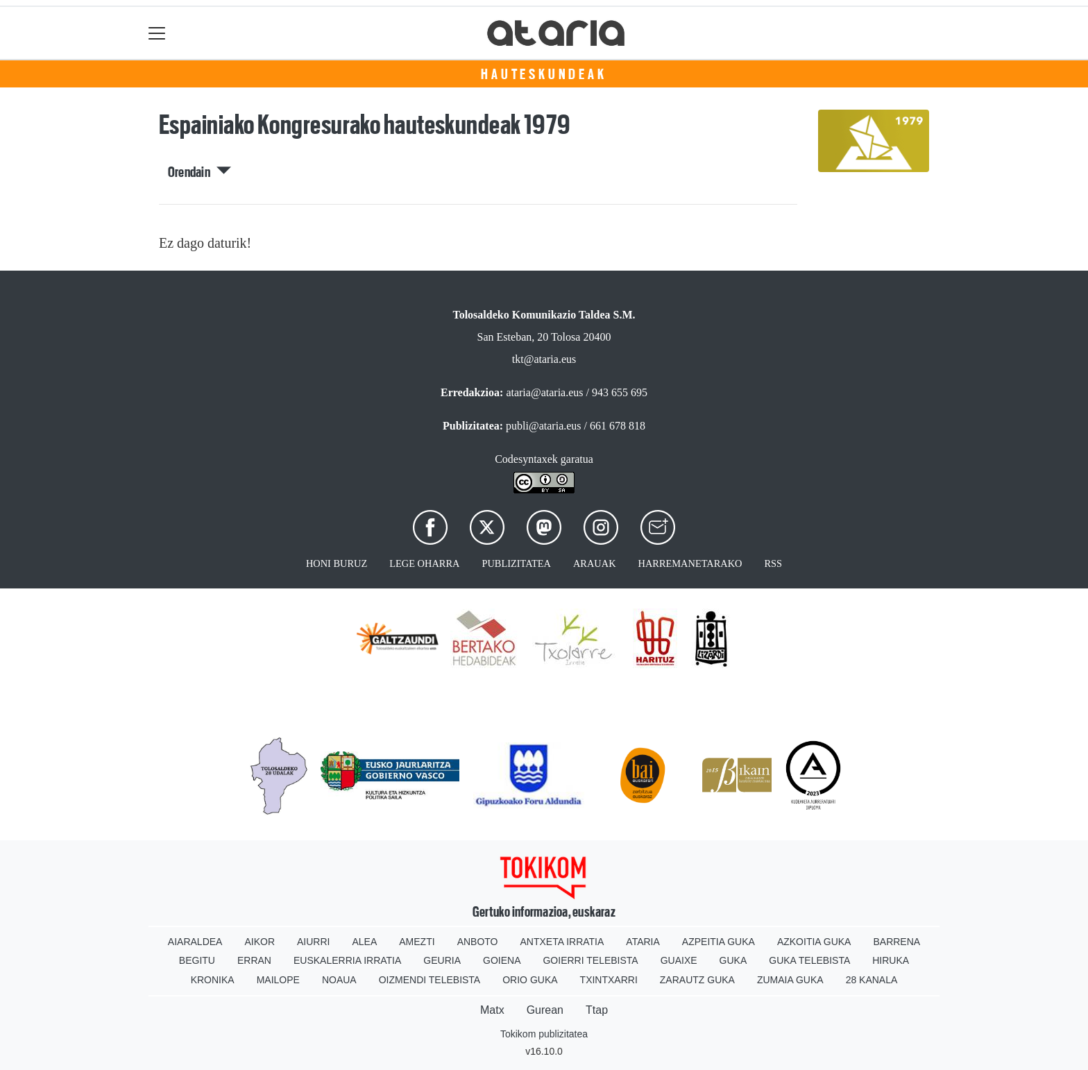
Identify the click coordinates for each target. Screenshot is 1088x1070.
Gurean (545, 1010)
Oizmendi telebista (430, 979)
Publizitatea (516, 563)
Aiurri (313, 941)
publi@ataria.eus (543, 426)
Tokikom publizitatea (544, 1033)
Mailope (278, 979)
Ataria (643, 941)
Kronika (213, 979)
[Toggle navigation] (157, 33)
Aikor (259, 941)
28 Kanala (872, 979)
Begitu (197, 960)
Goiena (501, 960)
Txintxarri (609, 979)
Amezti (416, 941)
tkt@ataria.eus (544, 359)
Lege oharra (424, 563)
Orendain (199, 172)
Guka (733, 960)
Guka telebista (809, 960)
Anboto (477, 941)
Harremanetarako (690, 563)
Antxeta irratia (562, 941)
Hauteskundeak (543, 74)
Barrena (896, 941)
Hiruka (890, 960)
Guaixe (679, 960)
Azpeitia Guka (718, 941)
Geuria (442, 960)
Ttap (597, 1010)
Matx (492, 1010)
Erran (254, 960)
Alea (364, 941)
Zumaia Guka (790, 979)
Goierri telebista (590, 960)
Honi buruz (336, 563)
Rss (773, 563)
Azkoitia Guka (814, 941)
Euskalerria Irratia (347, 960)
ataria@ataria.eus (544, 392)
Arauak (594, 563)
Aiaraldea (195, 941)
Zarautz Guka (697, 979)
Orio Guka (529, 979)
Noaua (339, 979)
